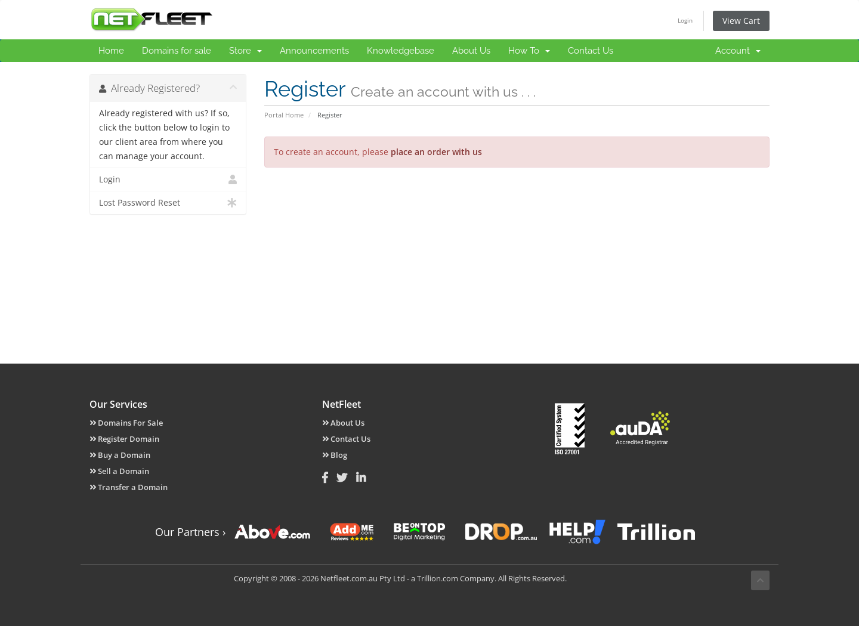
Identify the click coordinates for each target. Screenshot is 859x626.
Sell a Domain (119, 471)
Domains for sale (176, 50)
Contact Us (590, 50)
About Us (471, 50)
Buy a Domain (119, 455)
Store (245, 50)
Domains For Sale (126, 422)
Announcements (314, 50)
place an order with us (436, 151)
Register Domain (124, 438)
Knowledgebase (400, 50)
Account (738, 50)
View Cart (741, 20)
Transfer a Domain (128, 487)
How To (529, 50)
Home (111, 50)
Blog (334, 455)
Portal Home (284, 114)
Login (685, 20)
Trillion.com (437, 578)
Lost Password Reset (168, 203)
